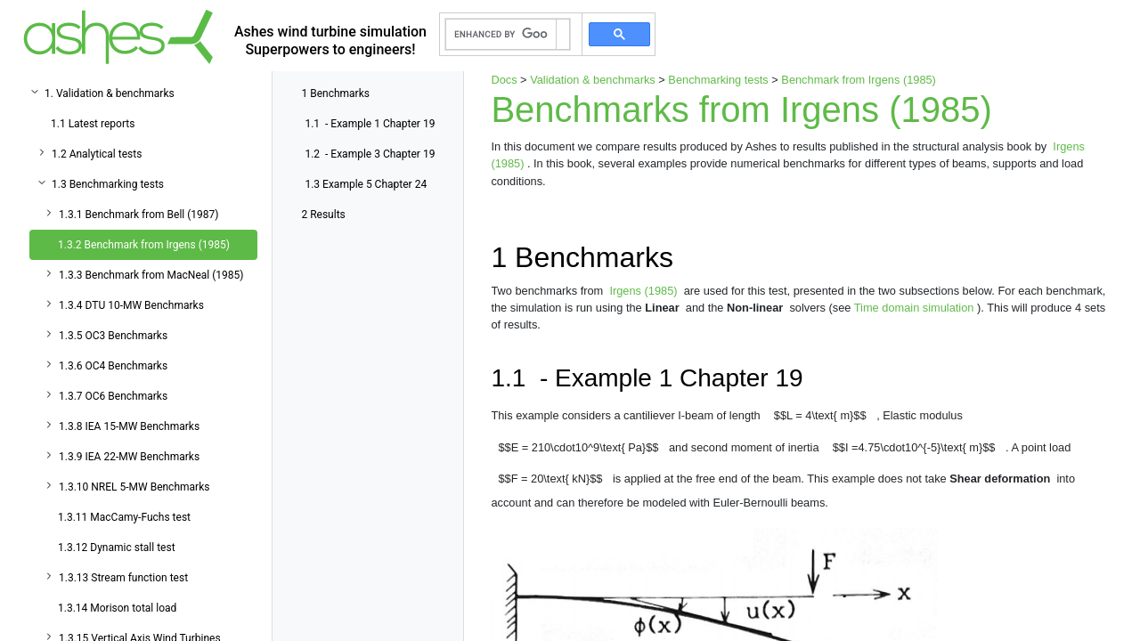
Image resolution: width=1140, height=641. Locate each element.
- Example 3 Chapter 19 (370, 154)
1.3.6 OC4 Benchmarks (113, 366)
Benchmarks (335, 93)
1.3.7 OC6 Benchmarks (113, 396)
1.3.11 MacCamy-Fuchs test (124, 517)
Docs (504, 79)
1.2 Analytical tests (97, 154)
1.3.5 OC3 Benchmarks (113, 335)
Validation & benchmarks (593, 79)
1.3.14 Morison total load (117, 608)
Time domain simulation (915, 307)
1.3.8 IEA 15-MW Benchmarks (129, 426)
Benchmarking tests (718, 79)
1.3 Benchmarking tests (108, 184)
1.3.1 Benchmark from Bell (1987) (138, 214)
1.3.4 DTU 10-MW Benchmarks (131, 305)
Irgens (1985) (644, 290)
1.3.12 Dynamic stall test (116, 547)
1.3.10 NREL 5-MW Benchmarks (134, 487)
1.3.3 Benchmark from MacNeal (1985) (151, 275)
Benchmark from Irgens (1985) (858, 79)
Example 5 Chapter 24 (366, 184)
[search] (501, 34)
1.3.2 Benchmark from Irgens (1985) (144, 245)
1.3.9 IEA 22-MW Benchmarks (129, 456)
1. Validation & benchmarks (110, 93)
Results (323, 214)
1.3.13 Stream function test (123, 578)
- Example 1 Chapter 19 (370, 124)
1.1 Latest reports (92, 124)
